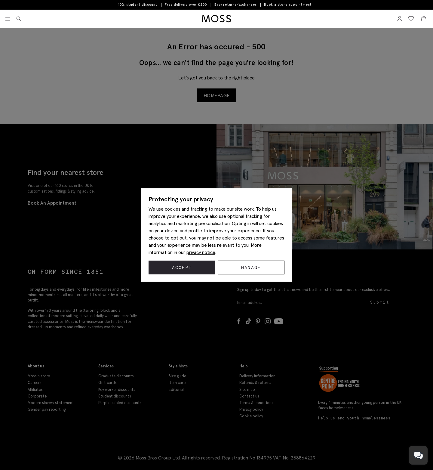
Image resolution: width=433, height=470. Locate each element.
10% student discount (138, 4)
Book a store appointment (288, 4)
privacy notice (200, 252)
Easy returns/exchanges (235, 4)
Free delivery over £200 (186, 4)
